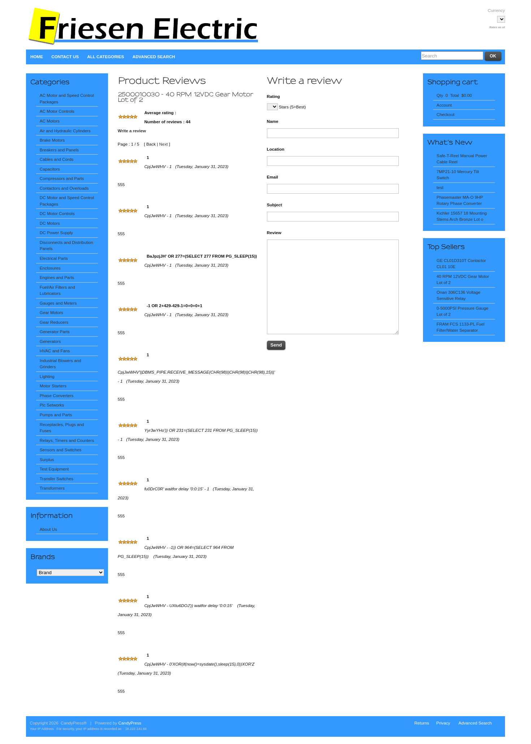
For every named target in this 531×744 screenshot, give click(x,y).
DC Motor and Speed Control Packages (67, 200)
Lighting (47, 376)
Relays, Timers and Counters (67, 440)
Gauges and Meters (58, 303)
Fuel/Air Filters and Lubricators (57, 290)
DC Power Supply (56, 232)
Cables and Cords (56, 159)
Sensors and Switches (60, 449)
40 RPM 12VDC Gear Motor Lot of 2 (463, 279)
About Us (48, 529)
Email (272, 177)
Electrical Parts (54, 258)
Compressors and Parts (62, 178)
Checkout (445, 114)
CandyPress (130, 723)
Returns (421, 723)
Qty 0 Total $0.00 (454, 95)
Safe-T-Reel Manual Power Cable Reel (462, 158)
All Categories (105, 56)
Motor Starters (53, 385)
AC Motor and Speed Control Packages (67, 98)
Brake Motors (52, 140)
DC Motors (50, 223)
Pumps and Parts (56, 414)
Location (276, 149)
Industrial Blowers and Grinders (60, 363)
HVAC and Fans (55, 350)
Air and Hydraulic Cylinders (65, 130)
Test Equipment (54, 468)
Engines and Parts (57, 277)
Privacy (443, 723)
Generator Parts (55, 331)
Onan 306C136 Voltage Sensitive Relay (458, 295)
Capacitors (50, 169)
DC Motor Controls (57, 213)
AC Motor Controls (57, 111)
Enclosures (50, 268)
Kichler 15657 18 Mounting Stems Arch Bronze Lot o (462, 216)
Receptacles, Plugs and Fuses (62, 427)
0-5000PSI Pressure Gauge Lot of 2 (462, 311)
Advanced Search (154, 56)
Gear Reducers (54, 322)
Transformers (52, 488)
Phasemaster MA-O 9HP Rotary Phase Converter (460, 200)
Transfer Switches (56, 478)
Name (273, 121)
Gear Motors (51, 312)
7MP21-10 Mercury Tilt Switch (458, 174)
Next (163, 144)
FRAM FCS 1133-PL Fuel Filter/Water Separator (461, 327)
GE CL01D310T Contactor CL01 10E (461, 263)
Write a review (132, 130)
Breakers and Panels (59, 149)
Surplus (47, 459)
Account (444, 105)
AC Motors (50, 121)
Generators (50, 341)
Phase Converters (56, 395)
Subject (274, 204)
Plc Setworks (52, 405)
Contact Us (65, 56)
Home (36, 56)
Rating (273, 96)
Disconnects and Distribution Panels (66, 245)
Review (274, 232)
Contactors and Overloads (64, 188)
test (440, 187)
